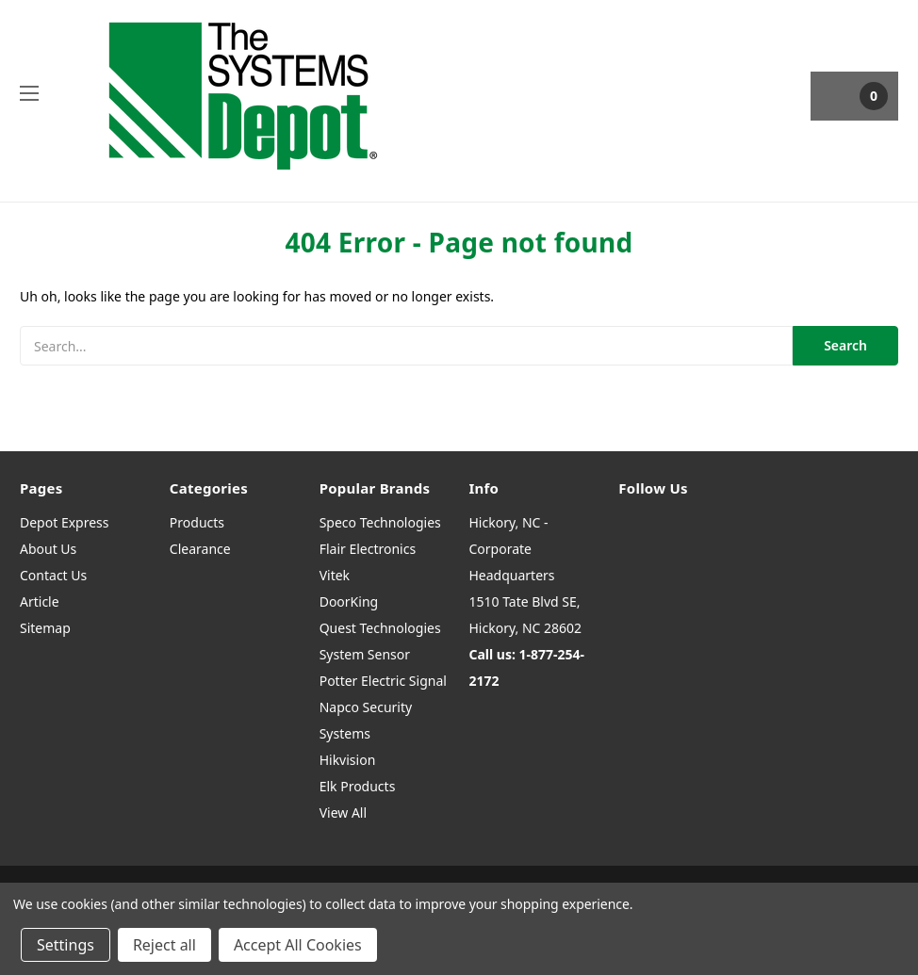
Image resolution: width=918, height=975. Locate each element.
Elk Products (358, 786)
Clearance (200, 549)
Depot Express (64, 522)
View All (343, 812)
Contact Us (53, 575)
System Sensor (365, 654)
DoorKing (349, 601)
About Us (48, 549)
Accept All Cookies (298, 944)
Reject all (164, 944)
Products (197, 522)
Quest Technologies (380, 628)
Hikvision (348, 760)
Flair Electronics (368, 549)
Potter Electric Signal (383, 681)
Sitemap (45, 628)
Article (39, 601)
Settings (65, 944)
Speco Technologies (380, 522)
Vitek (335, 575)
